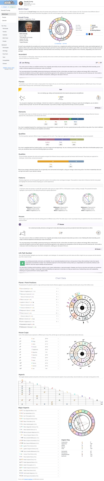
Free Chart (5, 54)
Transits (4, 17)
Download (58, 43)
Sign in (5, 7)
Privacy (9, 67)
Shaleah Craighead (28, 479)
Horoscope (5, 28)
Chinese (5, 63)
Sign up (12, 7)
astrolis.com (98, 98)
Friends (4, 41)
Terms (13, 67)
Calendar (4, 20)
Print (65, 43)
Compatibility (6, 60)
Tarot (4, 57)
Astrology (5, 51)
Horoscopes (6, 47)
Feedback (5, 67)
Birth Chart (5, 14)
